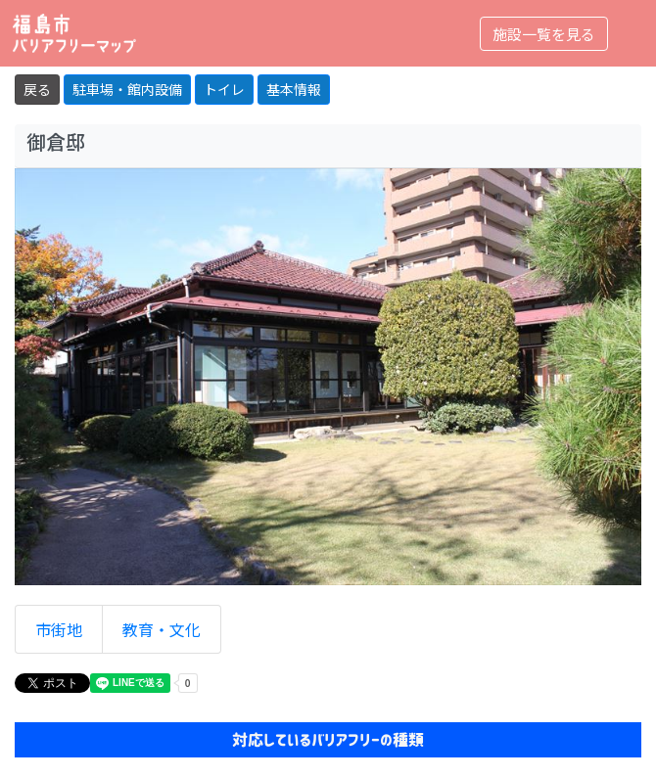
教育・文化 (161, 629)
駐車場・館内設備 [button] (127, 89)
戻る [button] (37, 89)
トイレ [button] (224, 89)
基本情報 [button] (293, 89)
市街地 (58, 629)
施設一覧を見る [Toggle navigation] (543, 33)
